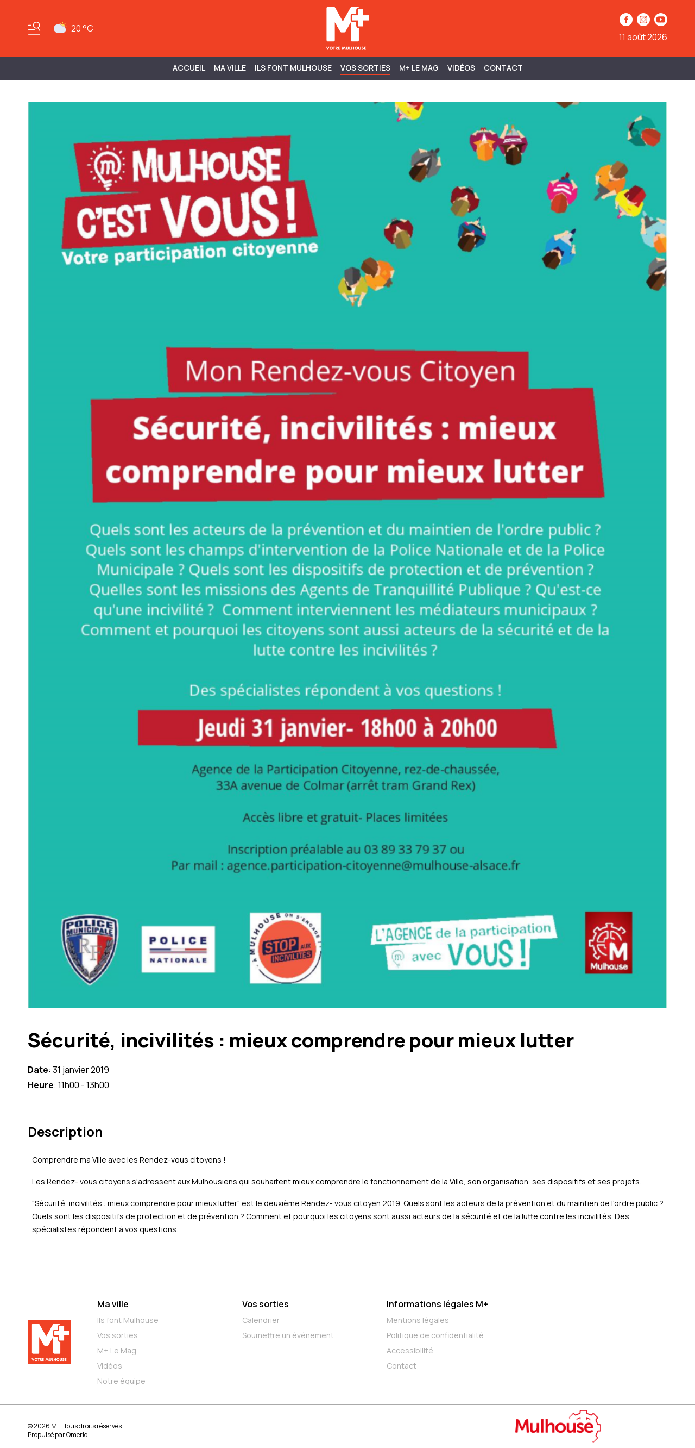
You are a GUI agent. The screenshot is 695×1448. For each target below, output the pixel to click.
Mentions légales (418, 1320)
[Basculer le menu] (34, 28)
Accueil (189, 68)
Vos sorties (365, 68)
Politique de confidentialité (435, 1335)
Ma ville (113, 1304)
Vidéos (461, 68)
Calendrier (261, 1320)
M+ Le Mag (419, 68)
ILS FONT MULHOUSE (293, 68)
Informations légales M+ (437, 1304)
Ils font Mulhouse (128, 1320)
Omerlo (76, 1434)
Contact (503, 68)
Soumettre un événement (288, 1335)
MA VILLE (230, 68)
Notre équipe (121, 1381)
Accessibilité (410, 1350)
